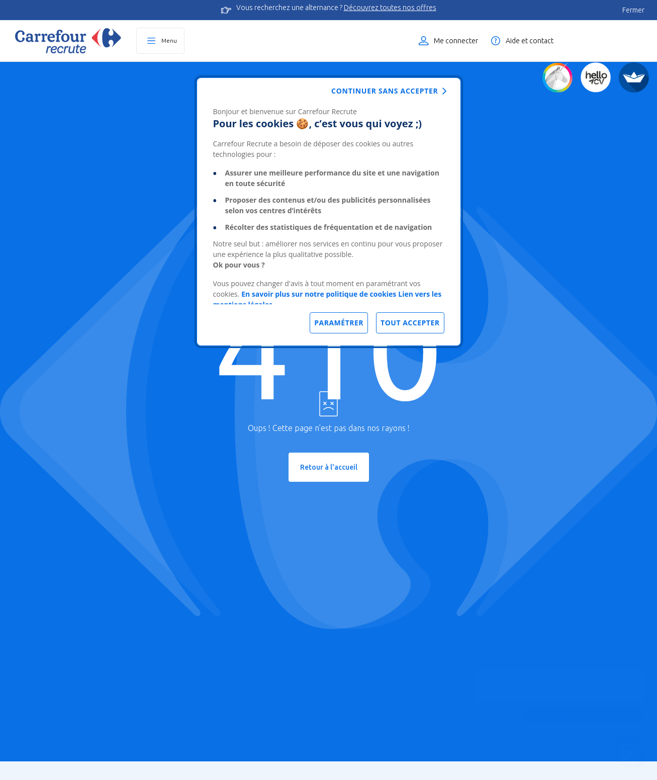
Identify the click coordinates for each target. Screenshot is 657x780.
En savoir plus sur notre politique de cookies (318, 294)
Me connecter (456, 41)
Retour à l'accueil (328, 467)
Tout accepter (410, 322)
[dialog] (328, 211)
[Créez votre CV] (596, 77)
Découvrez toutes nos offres (390, 8)
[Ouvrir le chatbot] (629, 752)
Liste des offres (609, 40)
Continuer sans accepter (384, 91)
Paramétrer (338, 322)
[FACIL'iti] (634, 77)
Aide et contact (529, 41)
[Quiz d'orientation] (557, 77)
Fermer (633, 10)
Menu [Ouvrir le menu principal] (169, 40)
